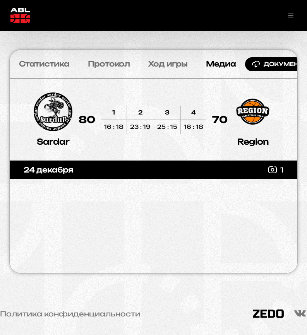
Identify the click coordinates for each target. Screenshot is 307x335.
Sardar (53, 142)
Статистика (44, 64)
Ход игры (167, 64)
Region (253, 142)
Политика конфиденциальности (70, 314)
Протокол (109, 64)
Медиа (221, 64)
